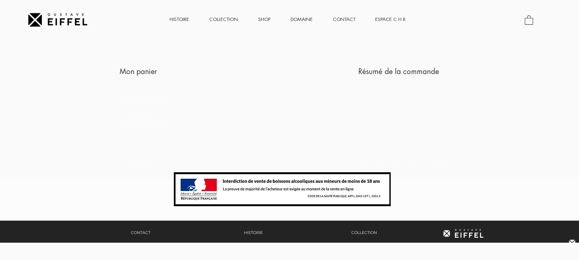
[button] (529, 20)
